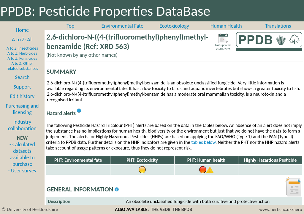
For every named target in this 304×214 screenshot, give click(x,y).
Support (22, 87)
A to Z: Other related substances (22, 66)
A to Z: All (22, 39)
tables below (203, 142)
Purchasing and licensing (22, 109)
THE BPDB (182, 209)
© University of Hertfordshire (30, 209)
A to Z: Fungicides (22, 58)
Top (70, 26)
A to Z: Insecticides (22, 48)
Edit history (22, 96)
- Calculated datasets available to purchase (22, 154)
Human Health (226, 26)
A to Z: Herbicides (22, 53)
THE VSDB (160, 209)
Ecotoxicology (174, 26)
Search (22, 77)
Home (22, 30)
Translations (278, 26)
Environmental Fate (122, 26)
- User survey (22, 170)
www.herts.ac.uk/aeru (280, 209)
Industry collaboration (22, 125)
